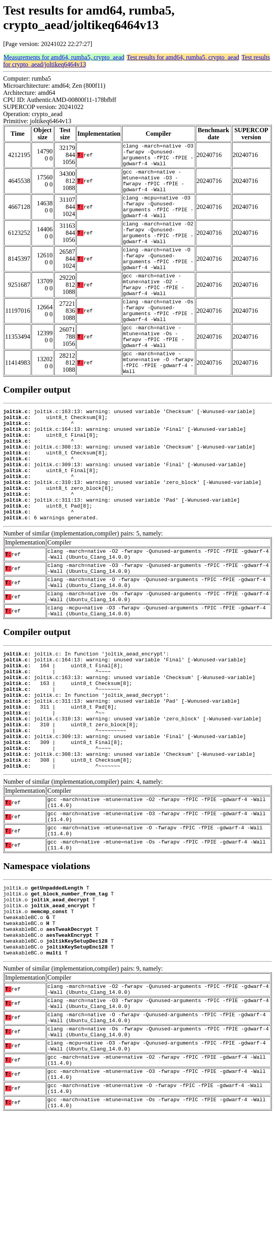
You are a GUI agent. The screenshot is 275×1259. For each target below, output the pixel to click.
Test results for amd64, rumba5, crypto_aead (183, 57)
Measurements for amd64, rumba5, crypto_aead (64, 57)
